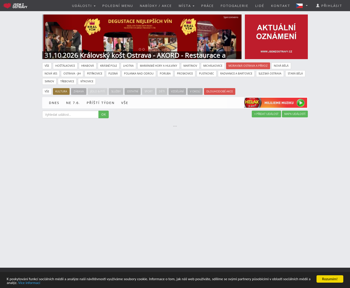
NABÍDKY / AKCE (156, 5)
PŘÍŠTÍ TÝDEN (101, 102)
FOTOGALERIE (234, 5)
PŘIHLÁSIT (329, 5)
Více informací (29, 283)
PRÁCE (207, 5)
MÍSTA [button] (186, 5)
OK (103, 114)
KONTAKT (280, 5)
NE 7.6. (73, 102)
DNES (54, 102)
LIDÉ (259, 5)
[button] (303, 5)
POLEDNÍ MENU (117, 5)
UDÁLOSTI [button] (84, 5)
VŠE (124, 102)
